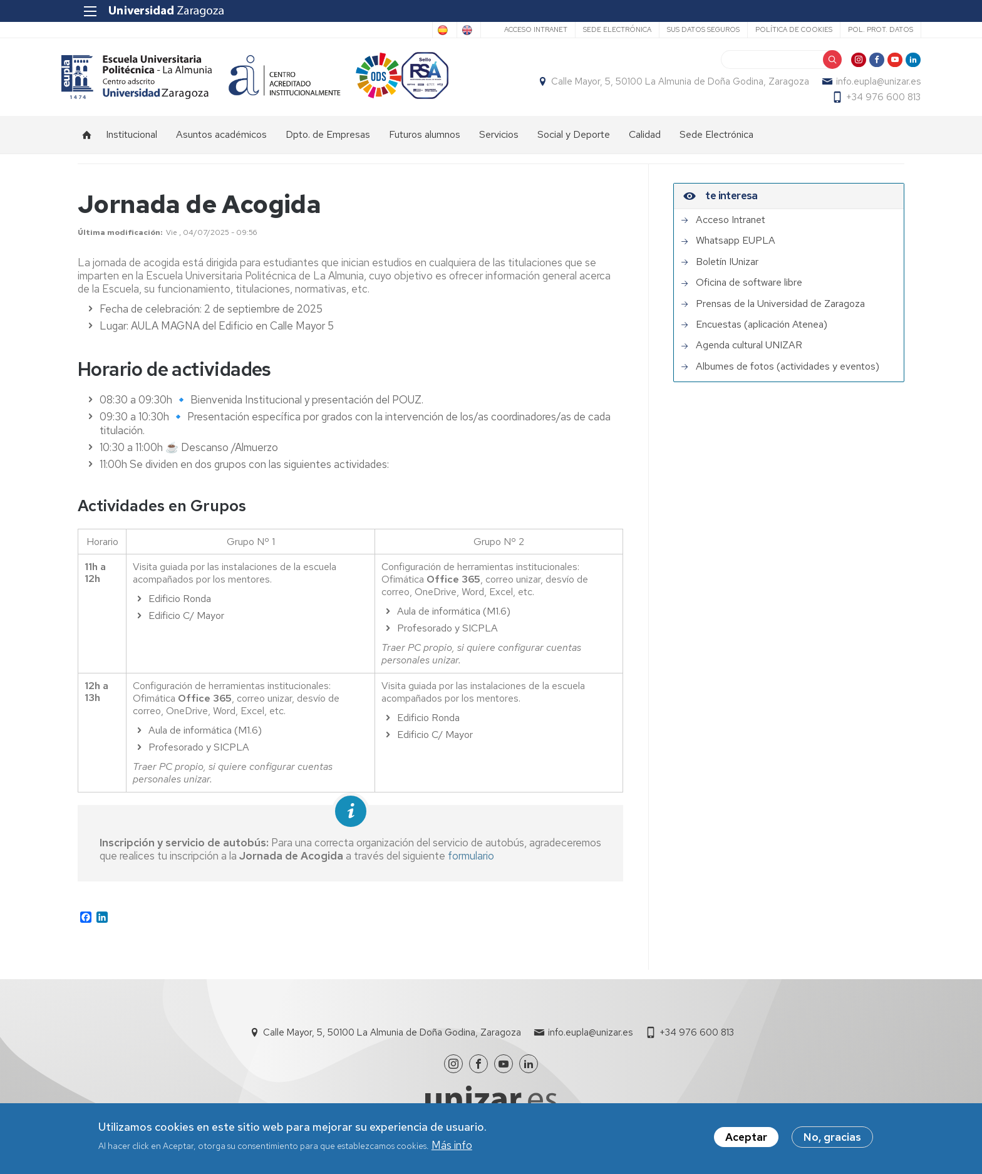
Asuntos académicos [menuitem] (221, 141)
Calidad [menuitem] (645, 141)
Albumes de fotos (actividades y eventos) (787, 373)
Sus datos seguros (686, 29)
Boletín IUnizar (727, 268)
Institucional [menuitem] (131, 141)
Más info (452, 1146)
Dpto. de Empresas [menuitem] (328, 141)
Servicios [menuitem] (499, 141)
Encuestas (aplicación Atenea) (761, 331)
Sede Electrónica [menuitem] (716, 141)
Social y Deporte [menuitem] (573, 141)
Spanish (395, 30)
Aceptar (746, 1138)
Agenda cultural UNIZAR (749, 352)
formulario (471, 863)
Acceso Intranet (518, 29)
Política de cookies (776, 29)
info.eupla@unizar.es (862, 85)
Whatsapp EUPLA (735, 247)
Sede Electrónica (600, 29)
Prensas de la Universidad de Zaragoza (780, 310)
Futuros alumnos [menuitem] (424, 141)
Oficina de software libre (749, 289)
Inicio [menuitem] (87, 141)
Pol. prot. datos (863, 29)
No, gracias (832, 1138)
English (445, 30)
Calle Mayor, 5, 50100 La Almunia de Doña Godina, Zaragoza (664, 85)
